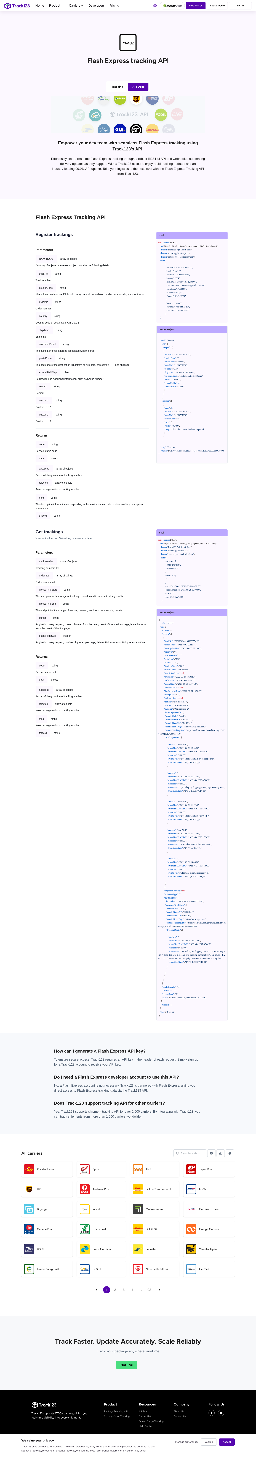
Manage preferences (187, 1441)
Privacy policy (138, 1450)
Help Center (146, 1426)
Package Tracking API (116, 1411)
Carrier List (145, 1416)
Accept (227, 1441)
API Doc (143, 1411)
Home (39, 5)
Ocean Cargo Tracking (151, 1421)
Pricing (114, 5)
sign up (193, 1059)
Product (56, 5)
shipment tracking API (104, 1111)
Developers (97, 5)
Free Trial (127, 1364)
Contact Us (180, 1416)
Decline (208, 1441)
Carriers (76, 5)
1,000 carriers (116, 1116)
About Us (179, 1411)
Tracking (117, 86)
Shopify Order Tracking (117, 1416)
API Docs (138, 86)
